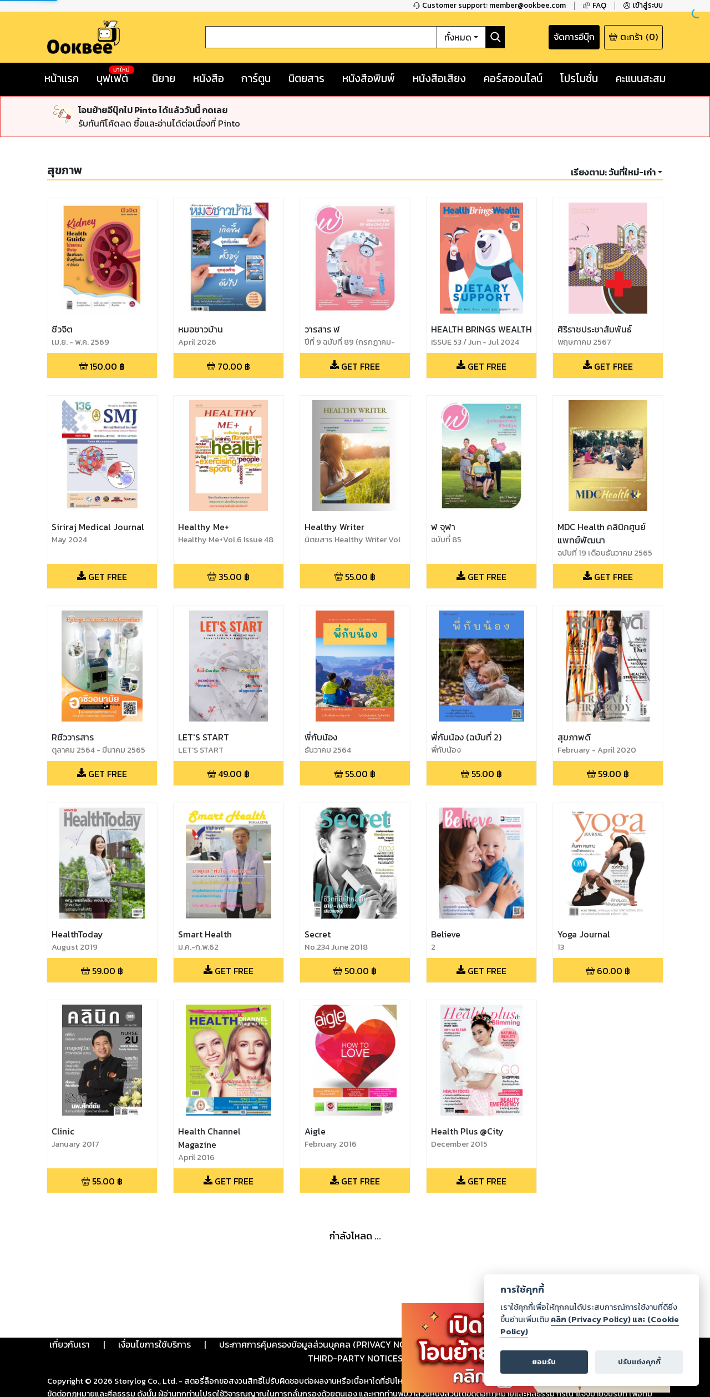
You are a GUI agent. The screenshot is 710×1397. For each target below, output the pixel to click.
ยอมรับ (544, 1361)
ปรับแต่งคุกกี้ (639, 1361)
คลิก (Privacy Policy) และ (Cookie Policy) (589, 1325)
